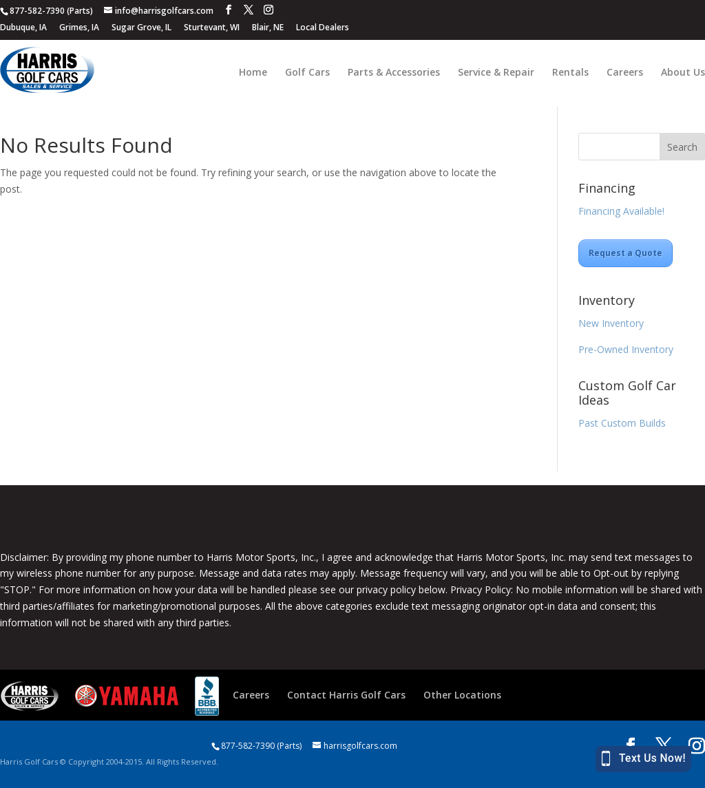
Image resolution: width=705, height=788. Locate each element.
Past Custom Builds (622, 422)
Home (253, 72)
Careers (625, 72)
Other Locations (462, 694)
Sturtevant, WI (212, 27)
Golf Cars (307, 72)
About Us (683, 72)
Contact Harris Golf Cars (346, 694)
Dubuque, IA (23, 27)
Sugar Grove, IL (141, 27)
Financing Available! (621, 210)
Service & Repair (496, 72)
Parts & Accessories (394, 72)
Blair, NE (268, 27)
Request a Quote (625, 253)
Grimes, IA (79, 27)
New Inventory (611, 323)
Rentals (570, 72)
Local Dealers (322, 27)
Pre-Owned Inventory (625, 349)
